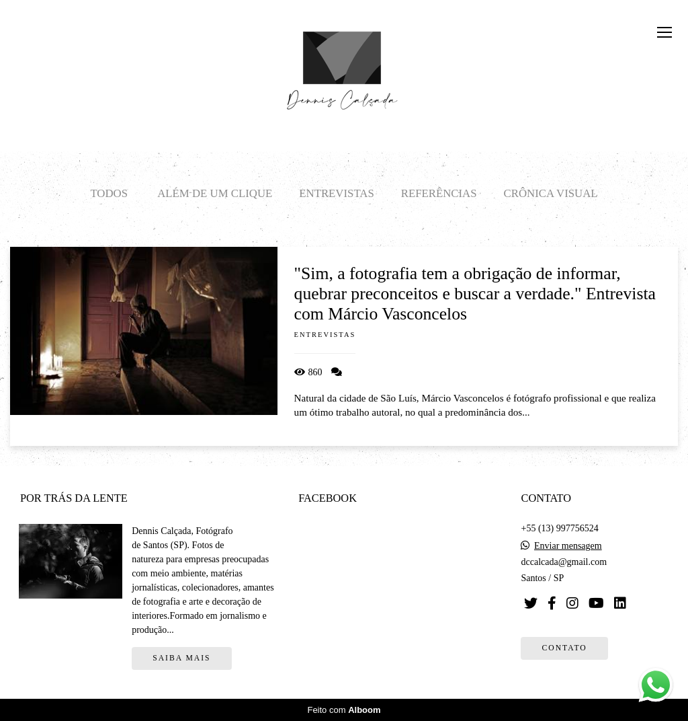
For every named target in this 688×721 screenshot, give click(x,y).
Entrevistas (336, 193)
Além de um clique (214, 193)
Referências (439, 193)
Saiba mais (181, 658)
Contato (564, 648)
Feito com (343, 710)
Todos (109, 193)
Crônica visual (551, 193)
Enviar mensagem (568, 546)
